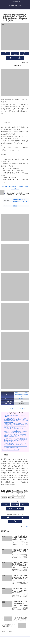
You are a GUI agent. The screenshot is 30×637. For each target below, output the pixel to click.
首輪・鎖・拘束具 (20, 497)
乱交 (25, 490)
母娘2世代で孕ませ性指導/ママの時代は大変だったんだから (21, 394)
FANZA (8, 490)
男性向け (4, 497)
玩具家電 (15, 206)
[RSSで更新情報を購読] (15, 521)
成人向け (25, 492)
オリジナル (20, 490)
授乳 (3, 495)
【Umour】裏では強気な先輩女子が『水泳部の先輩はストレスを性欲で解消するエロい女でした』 (15, 446)
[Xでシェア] (5, 53)
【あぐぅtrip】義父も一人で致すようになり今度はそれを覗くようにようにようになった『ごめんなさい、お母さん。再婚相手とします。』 (15, 435)
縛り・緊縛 (11, 497)
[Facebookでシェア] (15, 53)
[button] (19, 58)
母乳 (12, 495)
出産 (3, 492)
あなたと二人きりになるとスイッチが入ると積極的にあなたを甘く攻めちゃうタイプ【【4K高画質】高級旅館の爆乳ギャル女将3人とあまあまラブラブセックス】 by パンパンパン (16, 425)
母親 (16, 495)
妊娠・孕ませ (9, 492)
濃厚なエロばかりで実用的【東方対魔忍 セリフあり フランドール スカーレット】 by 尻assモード (15, 432)
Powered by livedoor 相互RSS (10, 450)
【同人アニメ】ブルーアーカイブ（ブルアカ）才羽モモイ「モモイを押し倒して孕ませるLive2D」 (15, 444)
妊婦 (16, 492)
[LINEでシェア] (10, 58)
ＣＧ (3, 490)
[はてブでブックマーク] (24, 53)
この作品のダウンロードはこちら (15, 408)
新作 (7, 495)
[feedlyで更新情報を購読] (22, 517)
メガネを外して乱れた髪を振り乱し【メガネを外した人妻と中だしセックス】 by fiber (15, 429)
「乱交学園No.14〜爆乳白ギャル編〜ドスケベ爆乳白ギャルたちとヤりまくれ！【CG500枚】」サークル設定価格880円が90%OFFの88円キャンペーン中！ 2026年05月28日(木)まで (16, 420)
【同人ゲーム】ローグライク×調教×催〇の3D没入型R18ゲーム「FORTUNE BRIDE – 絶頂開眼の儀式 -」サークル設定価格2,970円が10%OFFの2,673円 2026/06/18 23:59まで (15, 440)
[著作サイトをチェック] (8, 517)
